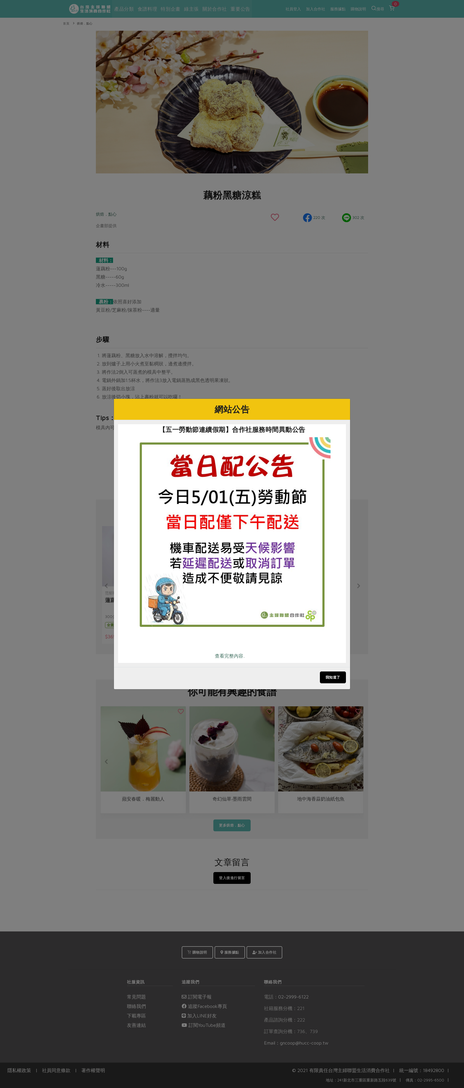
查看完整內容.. (230, 655)
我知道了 (333, 677)
